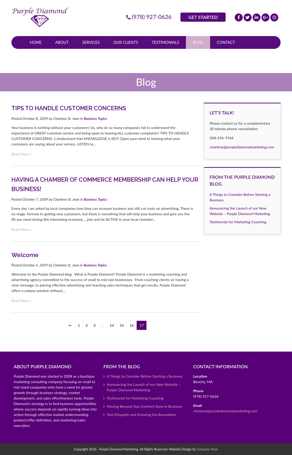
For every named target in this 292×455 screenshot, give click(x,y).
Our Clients (125, 42)
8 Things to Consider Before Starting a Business (144, 376)
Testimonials (165, 42)
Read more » (21, 154)
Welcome (25, 255)
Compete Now (207, 449)
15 (122, 325)
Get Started (203, 17)
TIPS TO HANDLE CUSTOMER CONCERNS (68, 108)
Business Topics (95, 118)
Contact (226, 42)
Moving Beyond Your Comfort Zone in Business (144, 406)
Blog (198, 42)
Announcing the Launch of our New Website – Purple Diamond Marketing (144, 387)
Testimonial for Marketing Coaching (238, 222)
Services (91, 42)
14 (112, 325)
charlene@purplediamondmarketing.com (242, 147)
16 (132, 325)
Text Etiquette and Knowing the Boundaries (141, 414)
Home (36, 42)
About (62, 42)
